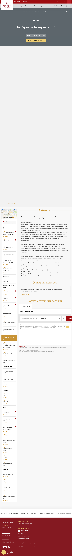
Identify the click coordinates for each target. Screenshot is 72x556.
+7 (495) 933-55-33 (7, 523)
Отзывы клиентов (44, 513)
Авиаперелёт (31, 513)
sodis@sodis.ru (6, 535)
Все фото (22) (11, 203)
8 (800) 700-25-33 (7, 527)
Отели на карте (7, 217)
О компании (17, 1)
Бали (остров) (46, 11)
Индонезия (37, 11)
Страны (31, 11)
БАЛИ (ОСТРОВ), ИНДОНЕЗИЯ (36, 35)
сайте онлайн (32, 543)
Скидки (22, 513)
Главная (24, 11)
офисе (23, 543)
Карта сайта (5, 539)
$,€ (67, 326)
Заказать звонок (6, 531)
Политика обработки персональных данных (8, 541)
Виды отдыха (13, 513)
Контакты (68, 513)
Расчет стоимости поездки (36, 40)
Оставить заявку (6, 533)
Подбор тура (54, 513)
